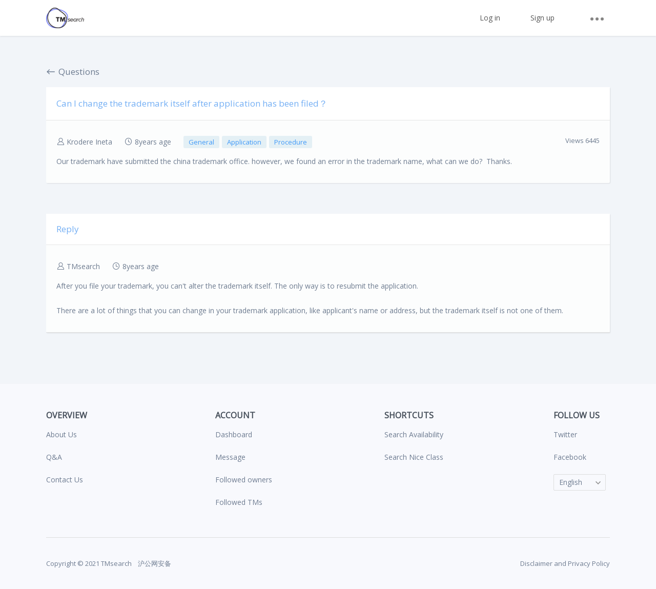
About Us (61, 434)
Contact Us (64, 479)
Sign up (542, 18)
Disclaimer (536, 563)
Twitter (565, 434)
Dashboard (233, 434)
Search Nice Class (413, 457)
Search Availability (413, 434)
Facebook (570, 457)
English (570, 482)
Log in (490, 18)
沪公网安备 (153, 563)
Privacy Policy (589, 563)
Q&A (54, 457)
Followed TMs (238, 502)
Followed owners (243, 479)
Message (230, 457)
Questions (72, 71)
